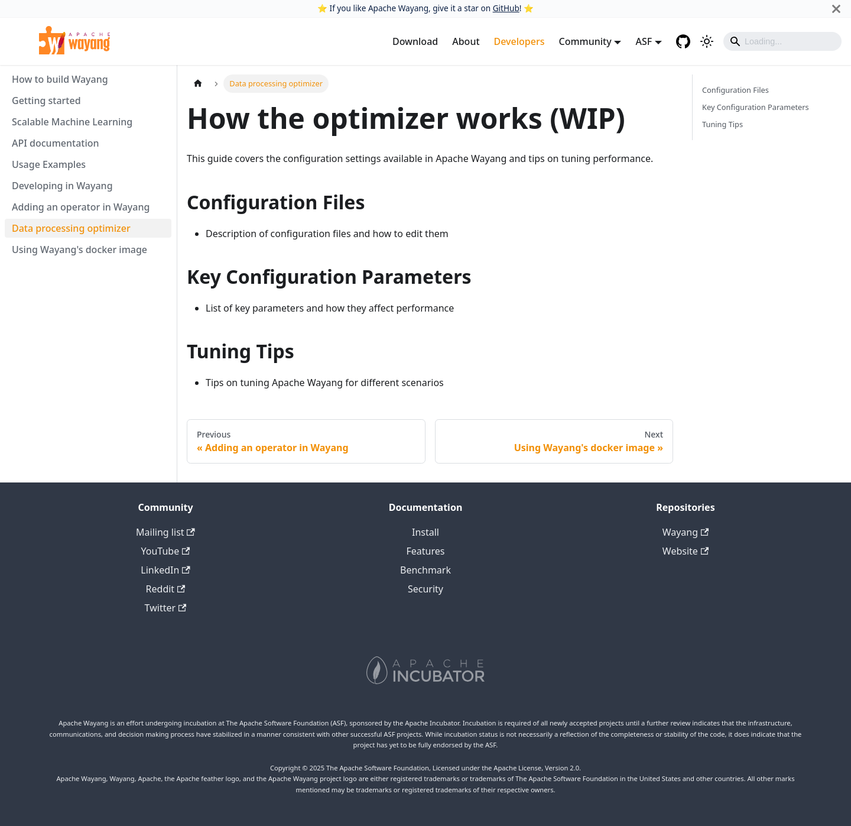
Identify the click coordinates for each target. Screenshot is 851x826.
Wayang (685, 532)
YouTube (165, 551)
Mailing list (165, 532)
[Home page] (198, 83)
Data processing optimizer (71, 228)
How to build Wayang (60, 79)
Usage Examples (49, 164)
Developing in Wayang (62, 185)
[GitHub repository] (683, 41)
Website (685, 551)
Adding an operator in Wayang (81, 206)
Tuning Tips (722, 124)
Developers (519, 41)
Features (426, 551)
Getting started (46, 100)
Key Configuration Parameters (755, 107)
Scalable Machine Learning (72, 121)
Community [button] (584, 41)
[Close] (836, 8)
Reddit (166, 588)
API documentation (55, 143)
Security (425, 588)
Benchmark (425, 569)
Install (425, 532)
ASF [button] (643, 41)
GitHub (506, 8)
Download (415, 41)
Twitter (166, 607)
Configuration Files (735, 90)
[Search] (782, 41)
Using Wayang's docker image (79, 249)
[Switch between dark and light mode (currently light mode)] (706, 41)
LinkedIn (165, 569)
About (465, 41)
